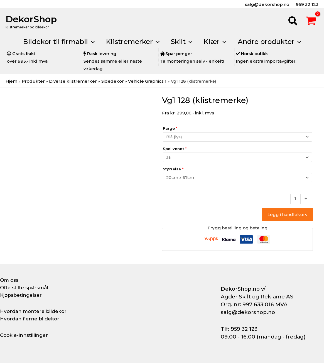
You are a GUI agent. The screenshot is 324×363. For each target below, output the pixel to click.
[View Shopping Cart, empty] (310, 22)
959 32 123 (306, 4)
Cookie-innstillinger (25, 335)
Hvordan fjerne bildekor (31, 319)
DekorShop (31, 19)
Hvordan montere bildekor (35, 311)
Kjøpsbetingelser (22, 295)
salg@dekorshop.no (266, 4)
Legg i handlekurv (287, 214)
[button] (293, 21)
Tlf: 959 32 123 (239, 329)
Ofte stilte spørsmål (25, 287)
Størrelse (173, 168)
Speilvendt (174, 148)
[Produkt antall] (295, 198)
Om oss (9, 280)
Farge (170, 128)
